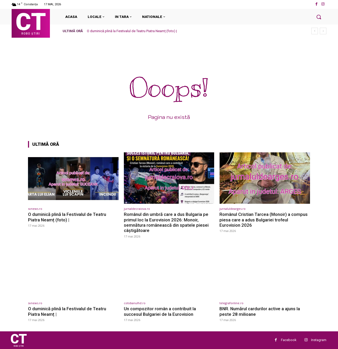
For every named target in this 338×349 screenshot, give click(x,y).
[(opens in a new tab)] (73, 178)
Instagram (318, 340)
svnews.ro (35, 208)
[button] (318, 17)
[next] (323, 31)
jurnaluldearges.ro (232, 208)
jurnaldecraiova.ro (137, 208)
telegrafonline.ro (231, 303)
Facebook (289, 340)
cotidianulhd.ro (134, 303)
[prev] (314, 31)
